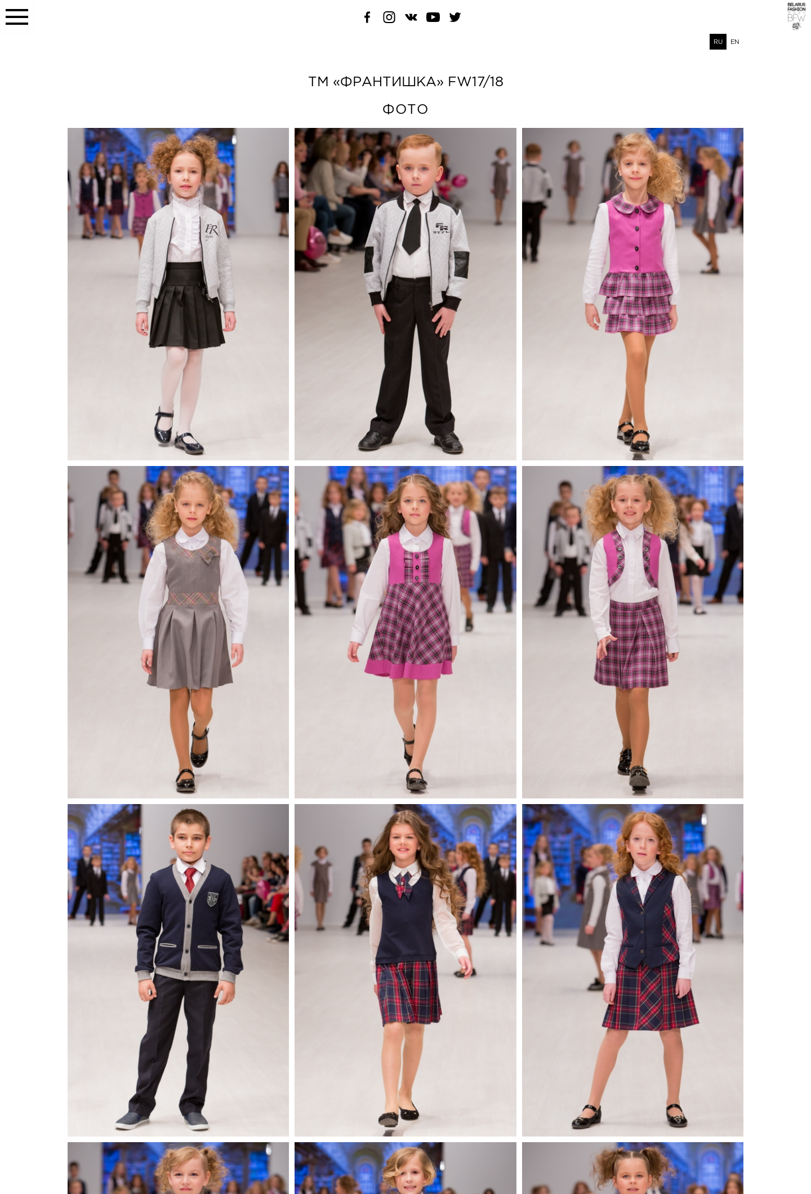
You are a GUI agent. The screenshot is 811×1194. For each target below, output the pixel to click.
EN (734, 41)
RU (718, 41)
